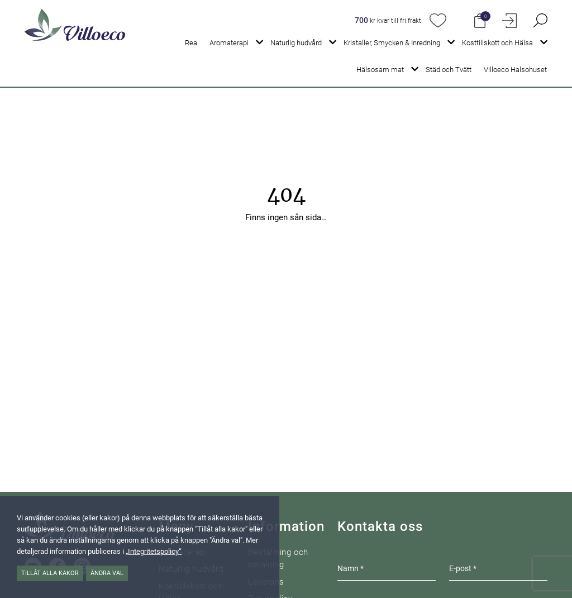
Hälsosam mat (380, 69)
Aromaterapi (229, 43)
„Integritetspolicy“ (154, 551)
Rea (191, 43)
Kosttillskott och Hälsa (497, 43)
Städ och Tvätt (448, 69)
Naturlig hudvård (296, 43)
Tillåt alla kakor (50, 573)
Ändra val (106, 573)
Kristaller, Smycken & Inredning (392, 43)
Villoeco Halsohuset (515, 69)
